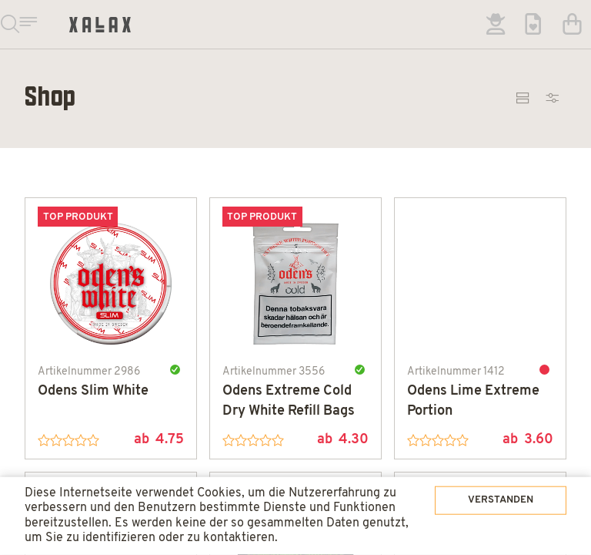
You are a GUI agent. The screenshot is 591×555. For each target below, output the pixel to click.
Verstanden (479, 470)
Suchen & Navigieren (24, 24)
